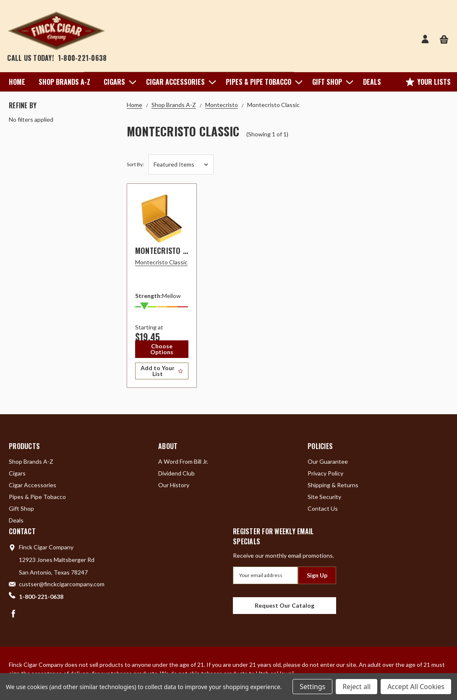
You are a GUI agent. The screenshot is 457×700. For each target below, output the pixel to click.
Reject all (356, 686)
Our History (173, 484)
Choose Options (161, 348)
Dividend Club (176, 473)
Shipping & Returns (333, 484)
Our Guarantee (328, 461)
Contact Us (323, 508)
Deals (372, 82)
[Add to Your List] (161, 371)
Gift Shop (331, 82)
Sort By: (135, 164)
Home (17, 82)
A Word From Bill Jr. (183, 461)
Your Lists (428, 82)
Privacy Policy (325, 473)
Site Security (324, 496)
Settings (312, 686)
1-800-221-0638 (82, 58)
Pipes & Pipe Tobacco (262, 82)
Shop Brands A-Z (64, 82)
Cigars (118, 82)
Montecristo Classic (172, 250)
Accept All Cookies (415, 686)
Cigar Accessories (179, 82)
